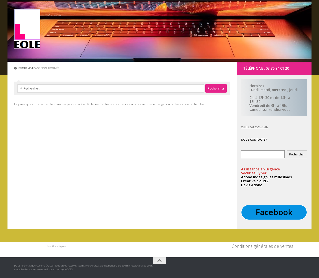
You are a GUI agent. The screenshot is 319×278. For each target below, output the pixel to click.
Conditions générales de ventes (262, 246)
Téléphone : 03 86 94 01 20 (266, 68)
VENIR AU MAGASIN (254, 127)
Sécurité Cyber (254, 173)
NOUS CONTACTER (254, 140)
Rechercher (297, 154)
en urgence (260, 169)
